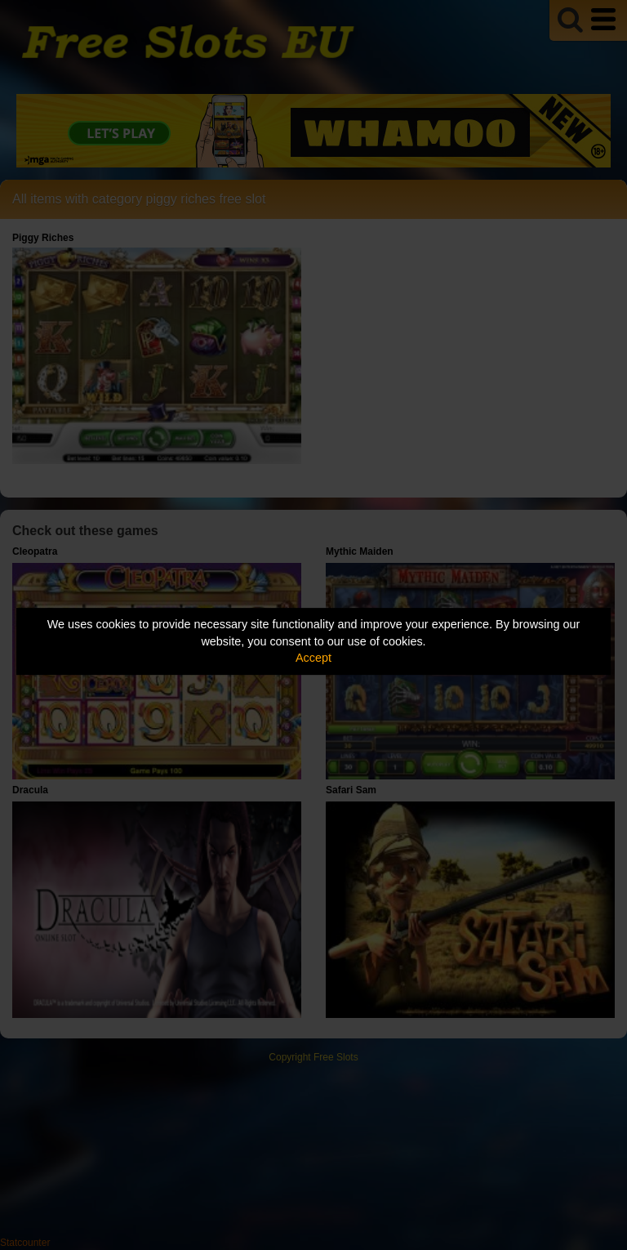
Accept (313, 657)
